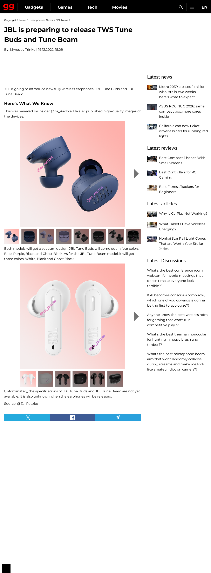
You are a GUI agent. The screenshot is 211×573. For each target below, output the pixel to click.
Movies (119, 7)
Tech (92, 7)
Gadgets (34, 7)
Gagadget (9, 6)
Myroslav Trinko (22, 50)
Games (65, 7)
